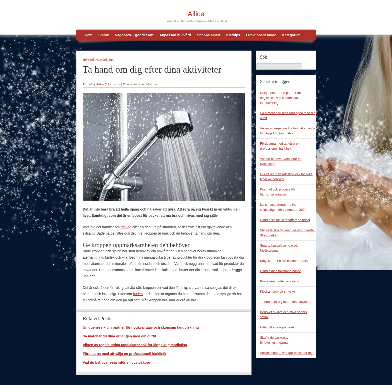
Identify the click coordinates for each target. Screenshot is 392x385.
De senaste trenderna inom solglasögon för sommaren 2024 (283, 207)
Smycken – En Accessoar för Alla (284, 261)
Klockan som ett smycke (277, 291)
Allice (196, 14)
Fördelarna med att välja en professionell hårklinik (124, 354)
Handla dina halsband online (280, 271)
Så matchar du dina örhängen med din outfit (119, 336)
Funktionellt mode (261, 35)
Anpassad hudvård (175, 35)
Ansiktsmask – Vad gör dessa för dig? (287, 353)
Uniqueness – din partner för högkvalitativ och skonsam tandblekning (141, 327)
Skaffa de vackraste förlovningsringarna (274, 340)
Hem (88, 35)
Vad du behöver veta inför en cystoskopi (116, 362)
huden (138, 294)
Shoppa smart (208, 35)
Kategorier (291, 35)
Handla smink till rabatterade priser (285, 220)
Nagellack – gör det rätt (134, 35)
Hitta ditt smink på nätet (277, 327)
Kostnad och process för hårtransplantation (277, 191)
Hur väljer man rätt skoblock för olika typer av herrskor (286, 176)
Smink (103, 35)
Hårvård (88, 59)
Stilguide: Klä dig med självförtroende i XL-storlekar (287, 232)
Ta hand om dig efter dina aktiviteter (286, 302)
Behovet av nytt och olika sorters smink (283, 314)
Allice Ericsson (106, 84)
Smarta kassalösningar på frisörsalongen (279, 248)
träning (126, 227)
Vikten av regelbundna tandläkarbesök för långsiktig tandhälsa (135, 345)
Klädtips (233, 35)
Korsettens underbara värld (279, 281)
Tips (111, 59)
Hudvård (101, 59)
